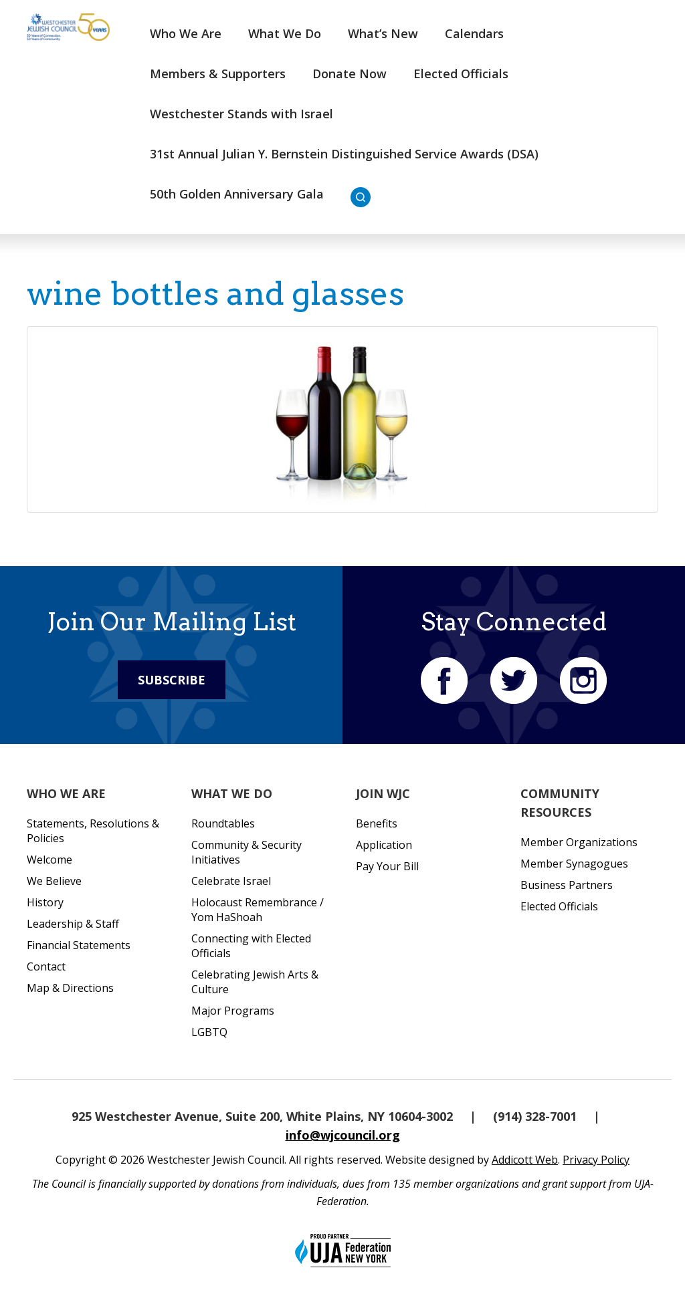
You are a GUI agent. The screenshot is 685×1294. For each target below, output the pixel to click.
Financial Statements (78, 945)
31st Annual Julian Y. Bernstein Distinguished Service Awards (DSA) (344, 154)
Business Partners (566, 885)
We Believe (54, 881)
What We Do (284, 33)
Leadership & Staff (73, 923)
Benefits (376, 823)
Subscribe (171, 680)
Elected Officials (460, 74)
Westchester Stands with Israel (241, 114)
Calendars (474, 33)
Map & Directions (70, 988)
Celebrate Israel (231, 881)
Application (384, 844)
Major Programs (232, 1010)
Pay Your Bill (387, 866)
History (45, 902)
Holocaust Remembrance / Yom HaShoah (257, 909)
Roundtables (223, 823)
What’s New (383, 33)
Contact (46, 966)
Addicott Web (525, 1159)
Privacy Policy (596, 1159)
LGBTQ (209, 1032)
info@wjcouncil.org (343, 1135)
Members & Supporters (218, 74)
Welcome (49, 859)
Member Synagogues (574, 863)
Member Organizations (579, 842)
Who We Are (185, 33)
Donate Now (349, 74)
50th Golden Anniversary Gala (237, 194)
